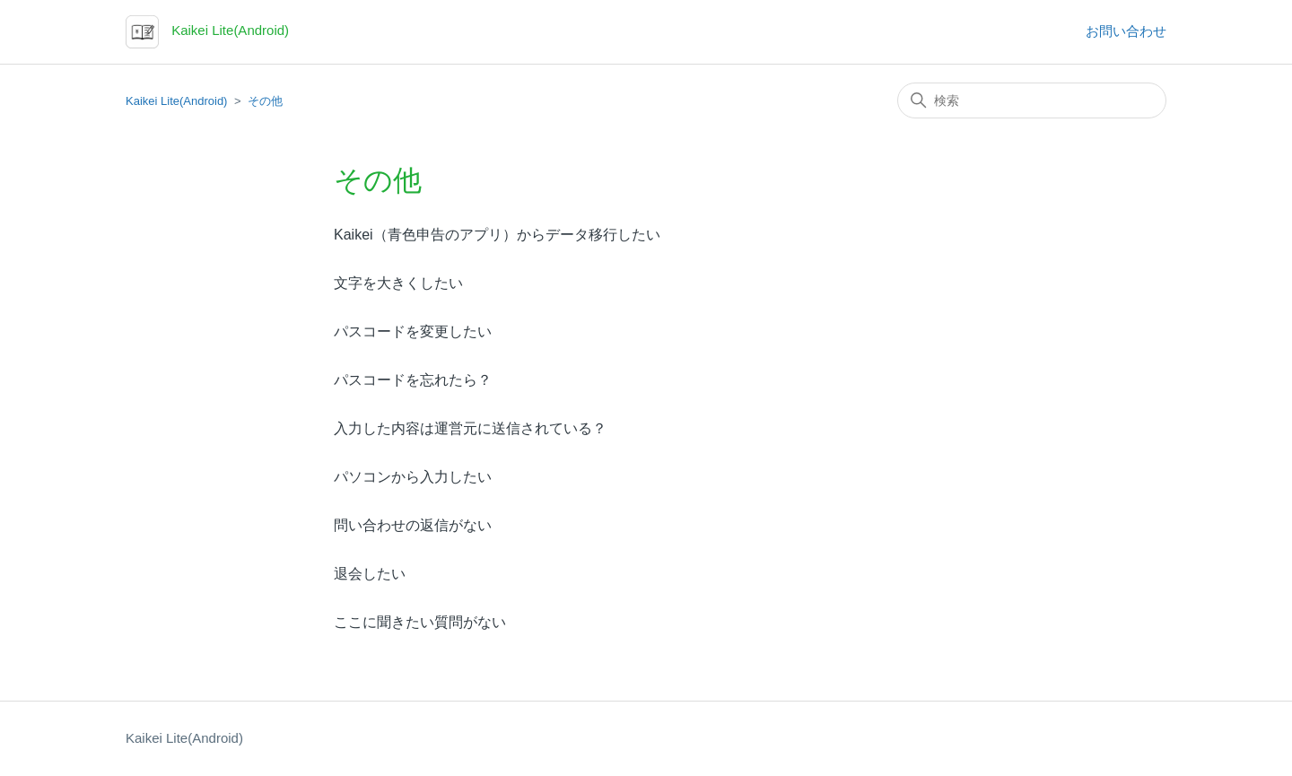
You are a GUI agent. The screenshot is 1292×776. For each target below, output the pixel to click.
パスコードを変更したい (413, 331)
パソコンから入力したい (413, 476)
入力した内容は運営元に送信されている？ (470, 428)
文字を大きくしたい (398, 283)
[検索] (1031, 100)
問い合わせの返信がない (413, 525)
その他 (265, 101)
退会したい (370, 573)
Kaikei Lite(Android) (176, 101)
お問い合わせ (1126, 31)
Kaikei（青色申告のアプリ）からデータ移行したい (497, 234)
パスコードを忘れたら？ (413, 380)
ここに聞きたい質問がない (420, 622)
